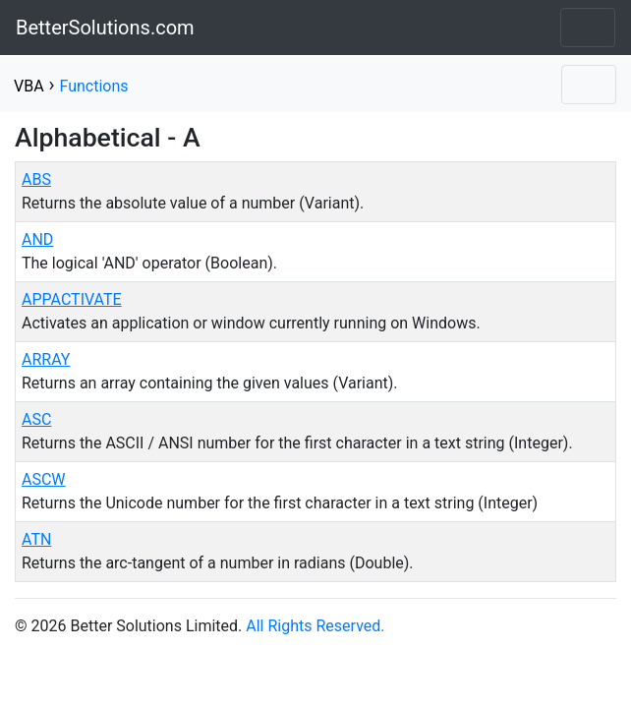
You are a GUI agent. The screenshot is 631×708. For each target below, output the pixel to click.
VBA (29, 86)
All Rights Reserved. (315, 626)
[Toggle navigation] (587, 27)
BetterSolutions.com (105, 27)
